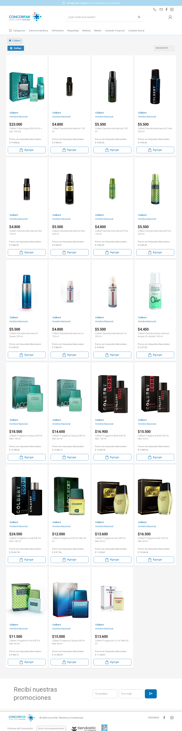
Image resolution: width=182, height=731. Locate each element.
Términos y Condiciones (71, 717)
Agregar (26, 150)
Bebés (97, 30)
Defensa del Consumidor (20, 728)
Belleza (86, 30)
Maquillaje (73, 30)
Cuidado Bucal (136, 30)
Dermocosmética (38, 30)
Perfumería (58, 30)
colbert (15, 40)
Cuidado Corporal (115, 30)
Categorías (19, 30)
